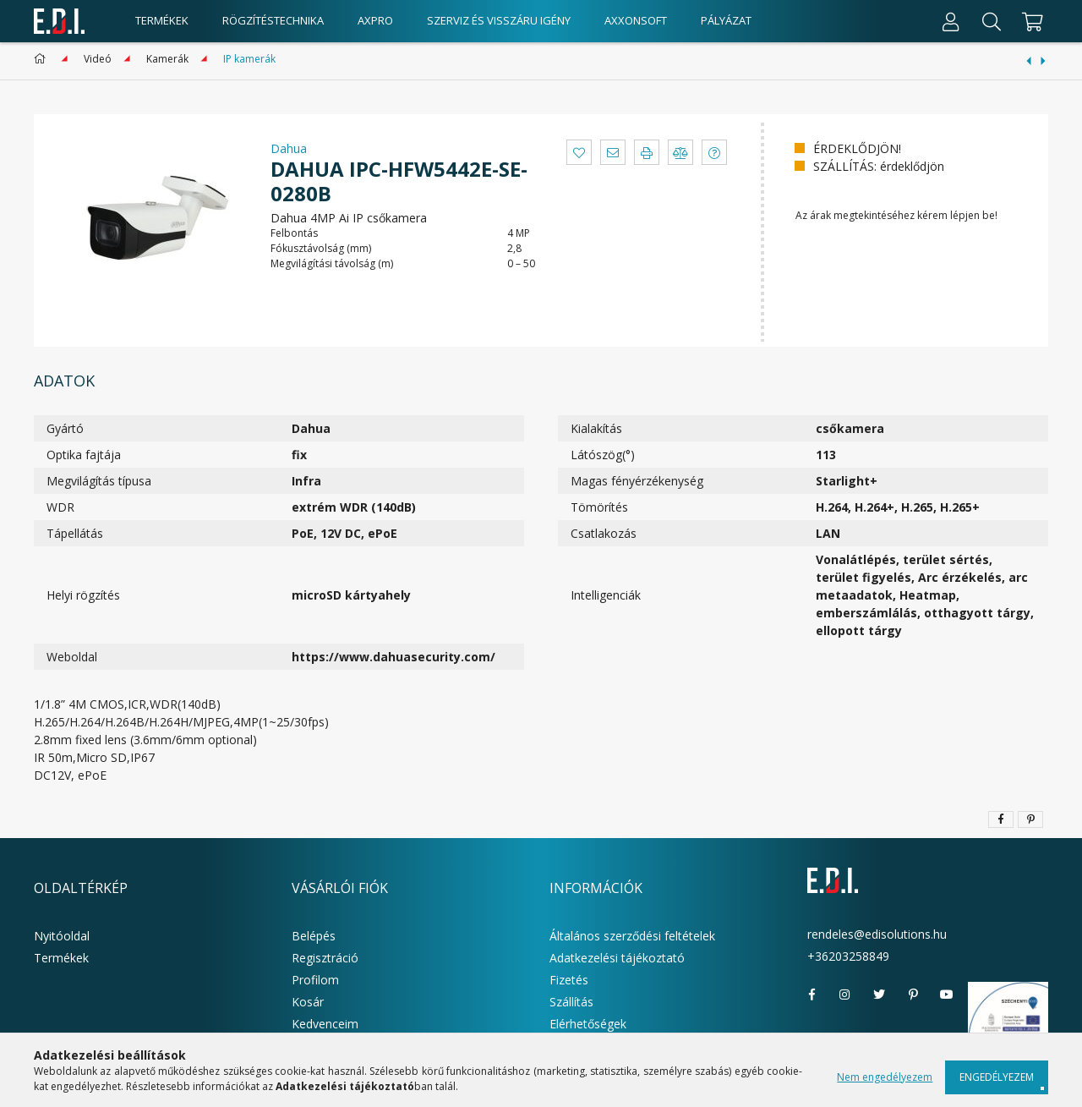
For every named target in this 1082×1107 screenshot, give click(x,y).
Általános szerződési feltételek (632, 936)
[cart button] (1030, 21)
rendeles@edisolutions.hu (877, 934)
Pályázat (726, 20)
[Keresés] (991, 21)
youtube (946, 994)
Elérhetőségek (587, 1024)
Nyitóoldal (62, 936)
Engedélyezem (996, 1077)
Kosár (308, 1002)
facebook (811, 994)
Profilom (315, 980)
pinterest (913, 994)
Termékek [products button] (162, 20)
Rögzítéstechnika (273, 20)
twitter (879, 994)
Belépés (314, 936)
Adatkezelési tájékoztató (617, 958)
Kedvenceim (325, 1024)
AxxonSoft (635, 20)
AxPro (375, 20)
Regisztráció (325, 958)
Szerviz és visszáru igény (499, 20)
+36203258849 (848, 956)
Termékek (61, 958)
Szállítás (571, 1002)
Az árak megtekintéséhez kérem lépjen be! (896, 215)
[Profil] (951, 21)
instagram (845, 994)
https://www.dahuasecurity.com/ (393, 657)
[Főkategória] (43, 59)
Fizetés (568, 980)
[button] (579, 152)
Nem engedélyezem (884, 1077)
